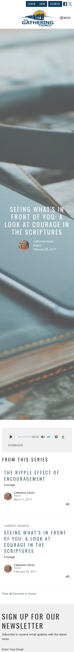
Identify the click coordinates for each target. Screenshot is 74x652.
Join (42, 4)
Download (15, 445)
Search (55, 4)
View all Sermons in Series (19, 593)
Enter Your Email (12, 649)
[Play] (11, 437)
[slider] (23, 437)
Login (32, 4)
